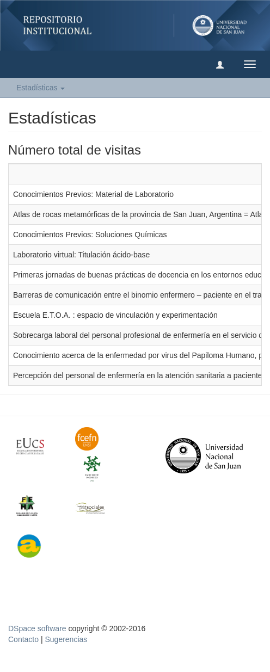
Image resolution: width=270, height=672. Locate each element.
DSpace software (37, 628)
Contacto (23, 639)
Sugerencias (66, 639)
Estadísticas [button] (40, 87)
